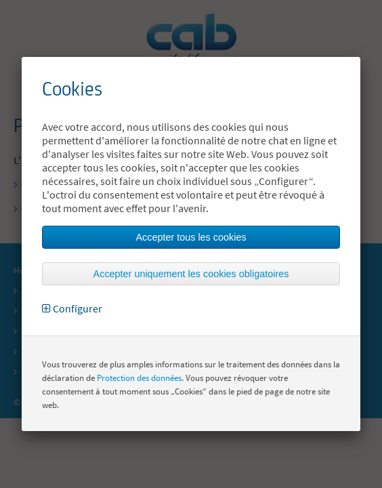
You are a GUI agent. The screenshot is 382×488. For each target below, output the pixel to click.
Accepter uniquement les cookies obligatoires (191, 273)
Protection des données (139, 378)
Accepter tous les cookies (190, 237)
